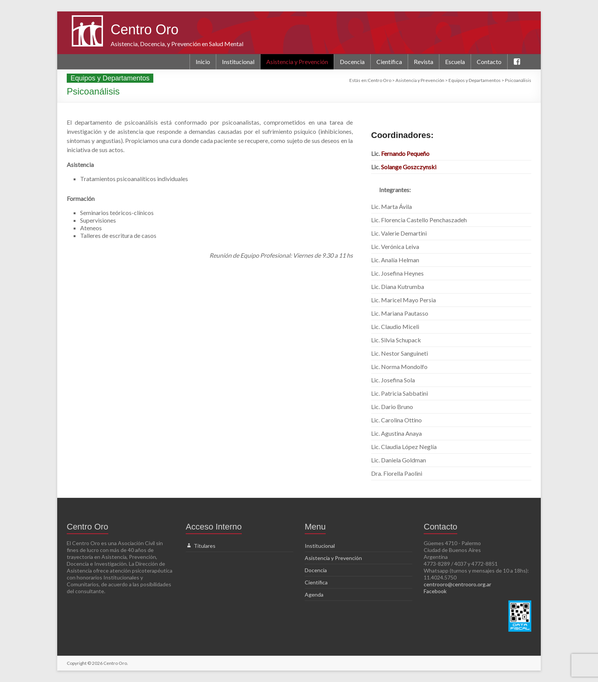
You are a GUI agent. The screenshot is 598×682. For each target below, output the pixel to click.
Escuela (455, 61)
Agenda (314, 594)
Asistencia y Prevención (297, 61)
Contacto (489, 61)
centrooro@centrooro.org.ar (457, 584)
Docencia (352, 61)
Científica (389, 61)
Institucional (238, 61)
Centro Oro (144, 29)
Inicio (203, 61)
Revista (423, 61)
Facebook (435, 591)
